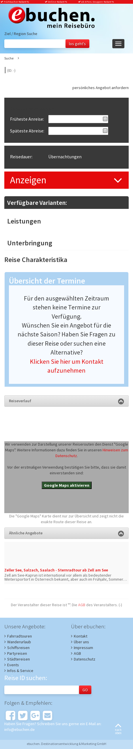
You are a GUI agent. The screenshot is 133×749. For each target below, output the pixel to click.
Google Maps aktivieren (66, 485)
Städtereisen (18, 659)
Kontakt (80, 636)
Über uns (81, 641)
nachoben (118, 729)
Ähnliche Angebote (66, 533)
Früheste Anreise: (27, 119)
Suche (9, 58)
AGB (81, 604)
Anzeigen (28, 180)
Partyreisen (17, 653)
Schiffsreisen (18, 647)
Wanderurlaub (19, 641)
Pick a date (105, 119)
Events (13, 664)
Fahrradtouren (19, 636)
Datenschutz (84, 659)
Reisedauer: (21, 156)
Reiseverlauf (66, 401)
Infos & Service (20, 670)
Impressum (83, 647)
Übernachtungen (65, 156)
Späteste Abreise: (27, 131)
